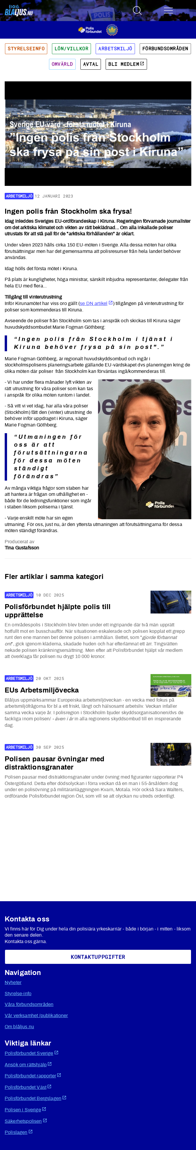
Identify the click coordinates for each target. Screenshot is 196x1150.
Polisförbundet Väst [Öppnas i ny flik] (28, 1087)
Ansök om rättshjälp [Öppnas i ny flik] (28, 1064)
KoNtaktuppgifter (98, 956)
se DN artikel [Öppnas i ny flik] (96, 303)
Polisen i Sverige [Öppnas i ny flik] (25, 1109)
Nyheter (13, 982)
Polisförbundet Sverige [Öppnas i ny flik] (32, 1053)
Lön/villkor (71, 48)
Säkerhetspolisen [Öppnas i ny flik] (26, 1121)
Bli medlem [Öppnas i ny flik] (126, 64)
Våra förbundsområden (29, 1004)
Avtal (90, 64)
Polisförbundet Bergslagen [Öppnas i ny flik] (36, 1098)
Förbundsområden (165, 48)
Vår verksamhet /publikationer (36, 1015)
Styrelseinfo (26, 48)
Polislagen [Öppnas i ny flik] (19, 1132)
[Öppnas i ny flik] (98, 29)
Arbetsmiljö (115, 48)
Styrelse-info (18, 993)
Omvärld (62, 64)
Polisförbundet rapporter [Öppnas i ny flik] (33, 1075)
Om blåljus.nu (19, 1026)
